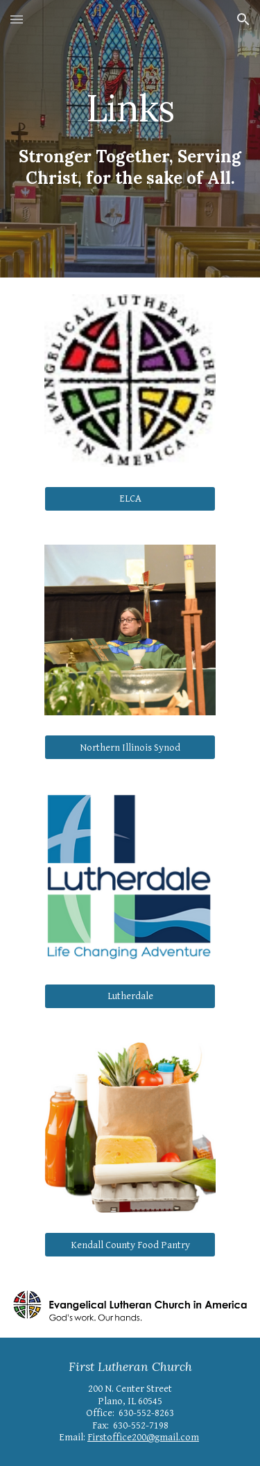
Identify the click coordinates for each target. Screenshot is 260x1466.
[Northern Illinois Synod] (129, 747)
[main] (130, 108)
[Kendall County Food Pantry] (129, 1245)
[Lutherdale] (129, 996)
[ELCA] (129, 499)
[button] (16, 19)
